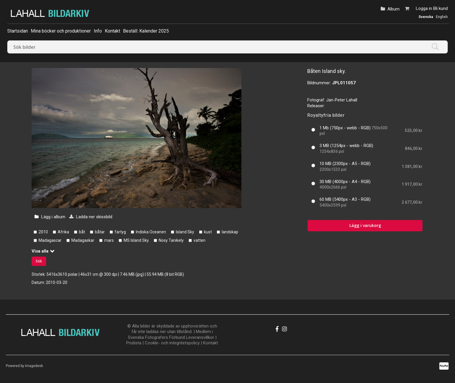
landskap (230, 232)
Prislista (133, 343)
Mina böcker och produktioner (61, 31)
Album (393, 9)
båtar (100, 232)
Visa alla (40, 251)
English (442, 17)
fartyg (120, 232)
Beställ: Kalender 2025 (146, 31)
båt (82, 232)
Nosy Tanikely (171, 240)
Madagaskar (82, 240)
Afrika (63, 232)
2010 (43, 232)
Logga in (424, 8)
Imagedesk (34, 366)
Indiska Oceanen (151, 232)
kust (208, 232)
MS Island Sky (136, 240)
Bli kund (440, 8)
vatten (199, 240)
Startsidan (17, 31)
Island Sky (185, 232)
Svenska (425, 17)
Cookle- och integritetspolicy (172, 343)
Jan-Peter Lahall (341, 100)
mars (109, 240)
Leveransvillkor (200, 337)
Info (98, 31)
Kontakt (112, 31)
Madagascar (50, 240)
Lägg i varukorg (365, 225)
